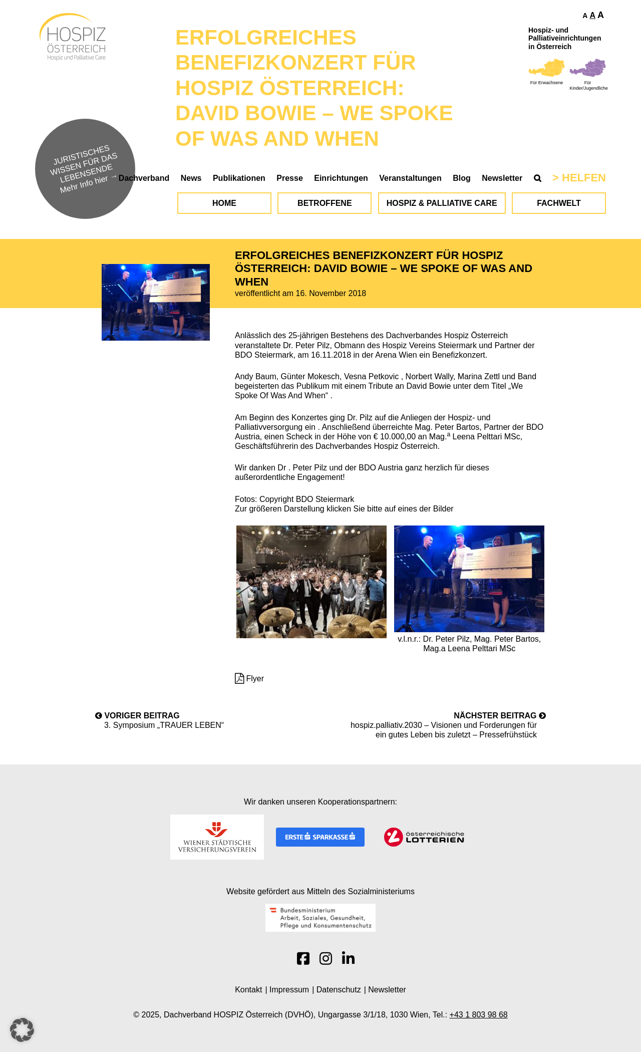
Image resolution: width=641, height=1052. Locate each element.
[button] (22, 1030)
